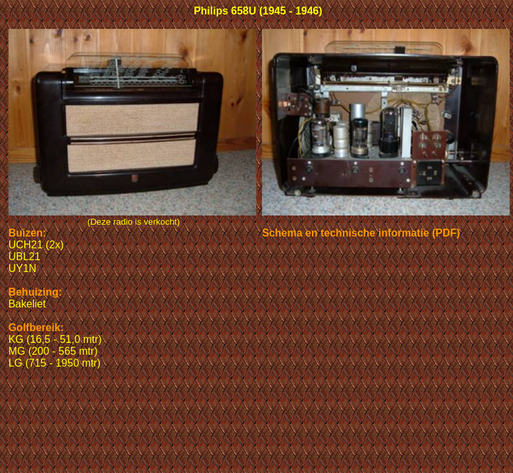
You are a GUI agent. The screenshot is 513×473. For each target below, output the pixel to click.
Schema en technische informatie (345, 232)
